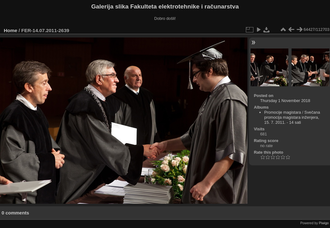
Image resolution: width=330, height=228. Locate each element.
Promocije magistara (282, 112)
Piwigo (324, 223)
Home (10, 30)
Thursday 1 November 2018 (285, 100)
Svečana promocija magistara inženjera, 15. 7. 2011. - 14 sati (292, 117)
